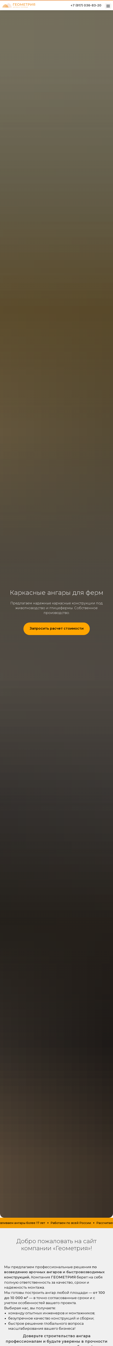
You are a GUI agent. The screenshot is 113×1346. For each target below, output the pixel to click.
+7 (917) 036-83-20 (85, 5)
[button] (56, 629)
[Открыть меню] (108, 6)
